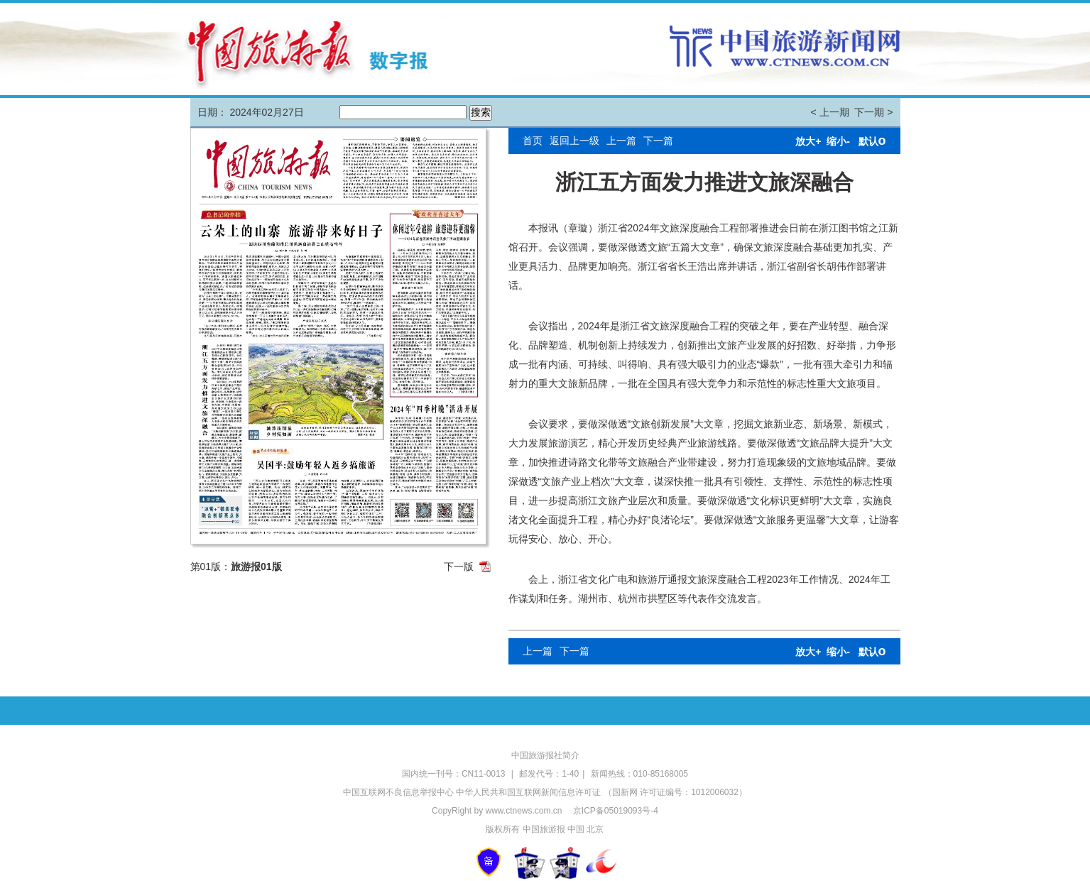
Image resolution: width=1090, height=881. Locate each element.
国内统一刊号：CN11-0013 (455, 774)
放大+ (808, 141)
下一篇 (658, 140)
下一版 (459, 566)
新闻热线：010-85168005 (639, 774)
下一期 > (873, 112)
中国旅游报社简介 (545, 755)
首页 (533, 140)
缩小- (838, 141)
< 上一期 (830, 112)
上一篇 (621, 140)
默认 (872, 141)
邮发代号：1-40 (549, 774)
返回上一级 (574, 140)
